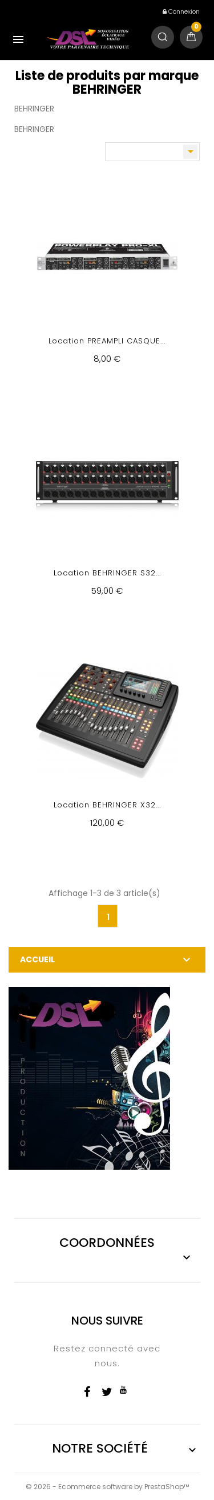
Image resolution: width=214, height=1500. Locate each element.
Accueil (37, 959)
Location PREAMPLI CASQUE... (107, 340)
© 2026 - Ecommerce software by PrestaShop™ (107, 1486)
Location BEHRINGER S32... (107, 572)
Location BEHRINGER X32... (107, 804)
